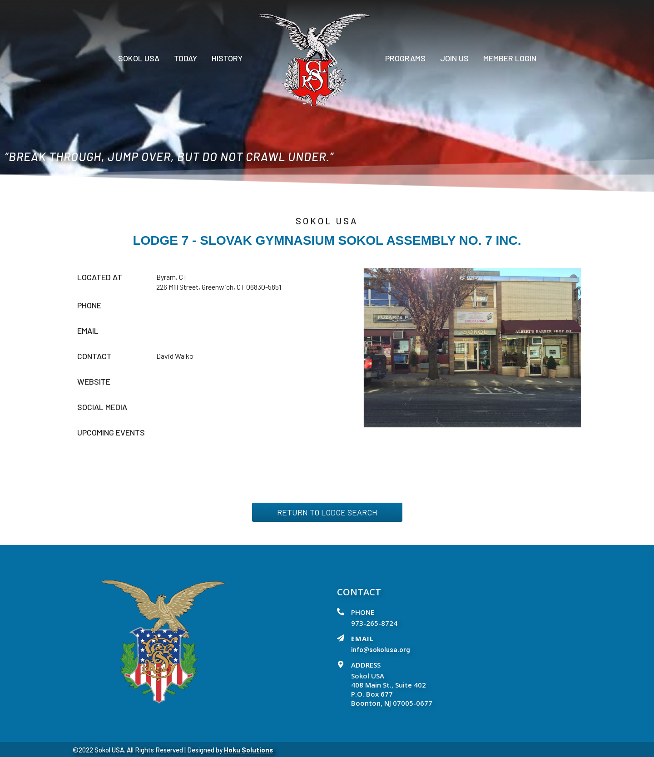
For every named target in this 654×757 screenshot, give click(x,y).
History (227, 58)
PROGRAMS (405, 58)
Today (185, 58)
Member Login (509, 58)
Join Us (454, 58)
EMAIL (362, 638)
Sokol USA (138, 58)
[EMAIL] (340, 638)
